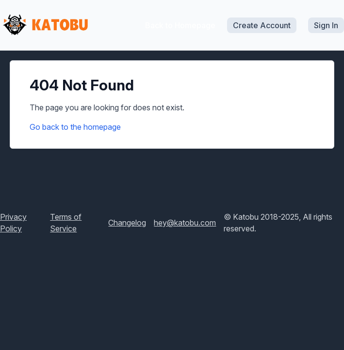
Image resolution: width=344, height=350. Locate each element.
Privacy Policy (13, 222)
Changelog (127, 223)
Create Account (262, 25)
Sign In (326, 25)
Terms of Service (66, 222)
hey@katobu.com (185, 223)
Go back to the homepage (75, 127)
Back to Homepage (180, 25)
